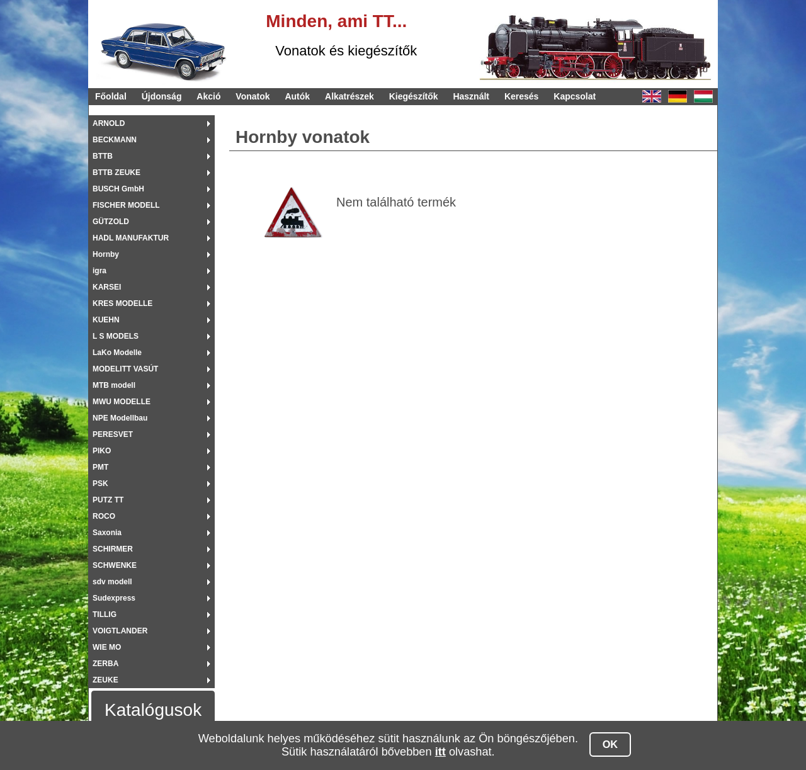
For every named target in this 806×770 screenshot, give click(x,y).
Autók (297, 96)
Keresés (521, 96)
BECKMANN (115, 139)
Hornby (106, 254)
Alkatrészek (349, 96)
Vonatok (253, 96)
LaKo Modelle (117, 352)
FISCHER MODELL (126, 205)
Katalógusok (153, 710)
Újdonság (162, 96)
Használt (471, 96)
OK (610, 744)
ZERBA (105, 663)
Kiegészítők (413, 96)
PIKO (102, 450)
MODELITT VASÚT (125, 369)
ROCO (104, 516)
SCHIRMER (113, 549)
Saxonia (107, 532)
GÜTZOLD (111, 221)
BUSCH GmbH (118, 188)
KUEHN (106, 319)
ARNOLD (109, 123)
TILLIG (104, 614)
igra (99, 270)
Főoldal (111, 96)
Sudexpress (114, 598)
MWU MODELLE (121, 401)
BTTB (103, 156)
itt (440, 751)
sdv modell (112, 581)
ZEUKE (105, 680)
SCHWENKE (115, 565)
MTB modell (114, 385)
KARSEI (107, 287)
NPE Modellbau (120, 418)
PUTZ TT (108, 499)
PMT (100, 467)
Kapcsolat (574, 96)
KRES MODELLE (122, 303)
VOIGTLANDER (120, 630)
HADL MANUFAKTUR (131, 238)
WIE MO (107, 647)
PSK (100, 483)
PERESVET (113, 434)
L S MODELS (116, 336)
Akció (208, 96)
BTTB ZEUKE (116, 172)
